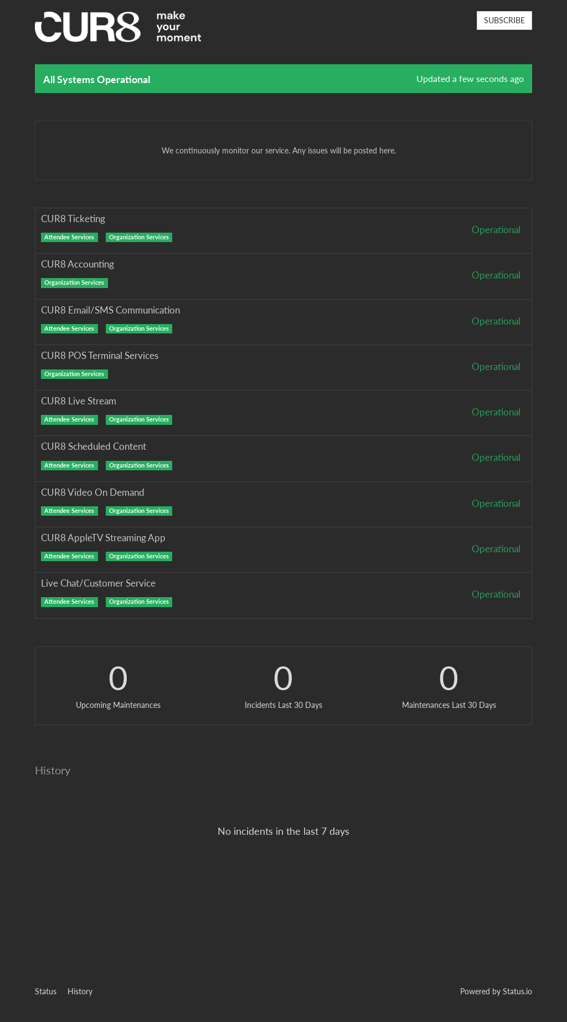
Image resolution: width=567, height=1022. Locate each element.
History (80, 991)
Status (45, 991)
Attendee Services (69, 237)
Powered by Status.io (496, 991)
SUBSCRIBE (504, 20)
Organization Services (139, 237)
